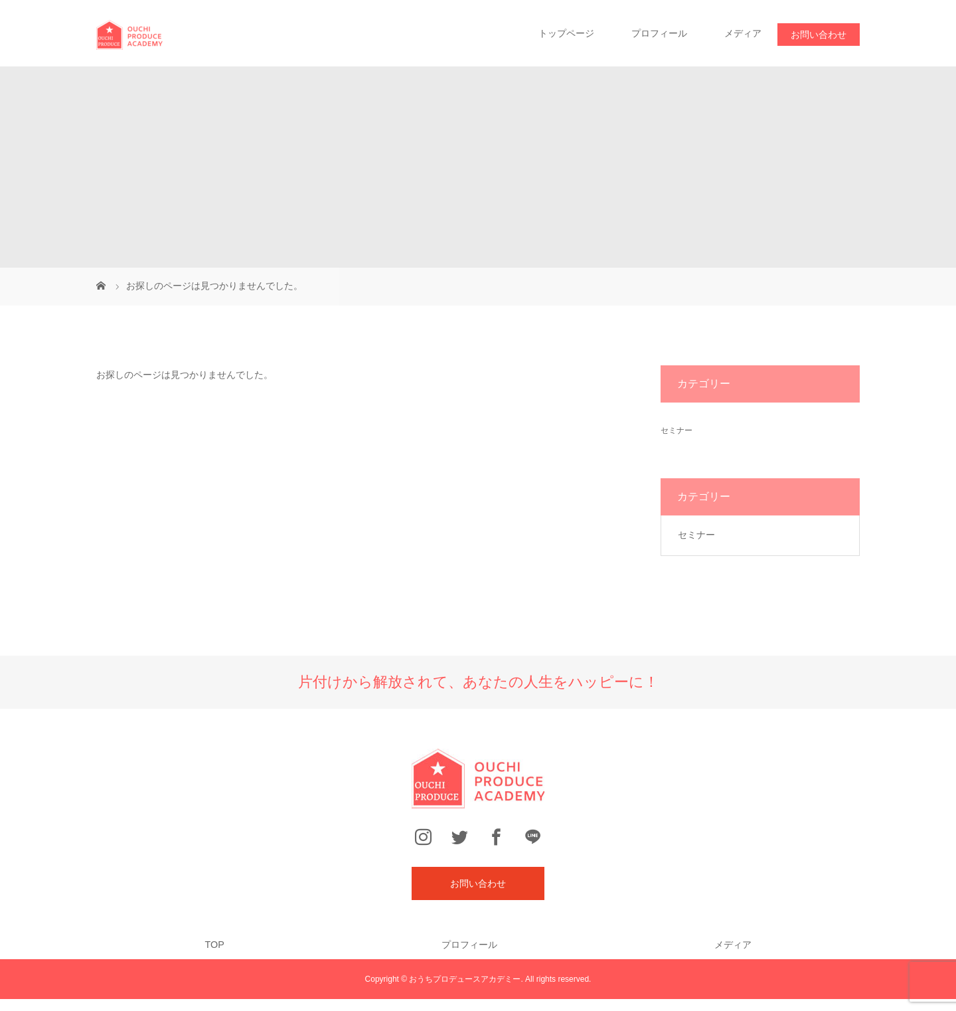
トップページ (566, 33)
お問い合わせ (818, 34)
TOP (214, 944)
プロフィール (659, 33)
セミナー (676, 430)
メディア (742, 33)
